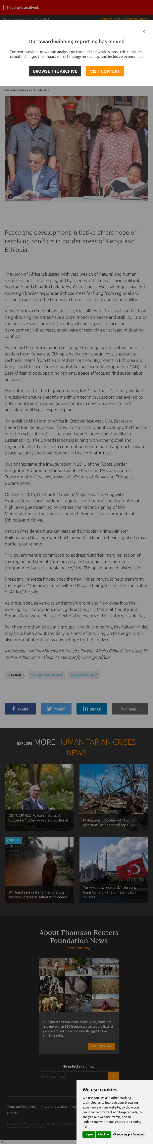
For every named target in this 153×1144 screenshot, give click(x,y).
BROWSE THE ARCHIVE (55, 71)
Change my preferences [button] (128, 1134)
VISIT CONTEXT (105, 71)
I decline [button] (103, 1134)
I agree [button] (88, 1134)
